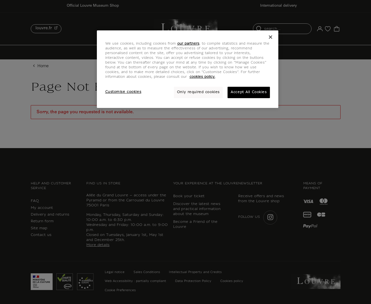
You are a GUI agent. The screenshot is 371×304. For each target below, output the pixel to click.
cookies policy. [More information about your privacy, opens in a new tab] (202, 77)
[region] (187, 69)
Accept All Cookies (249, 92)
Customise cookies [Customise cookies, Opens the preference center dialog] (123, 92)
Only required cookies (198, 92)
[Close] (270, 37)
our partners (188, 43)
